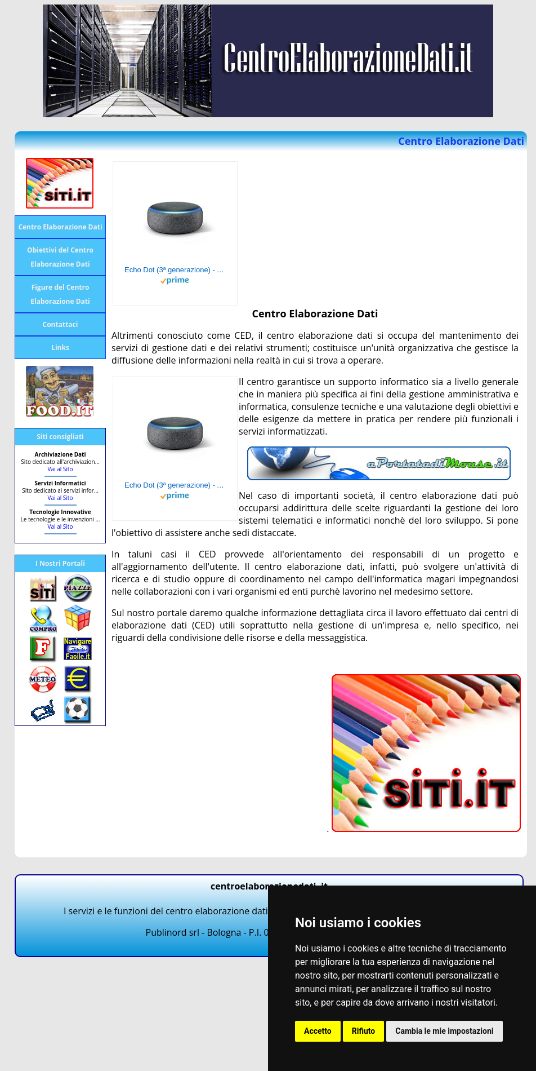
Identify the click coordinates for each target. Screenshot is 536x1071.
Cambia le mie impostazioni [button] (444, 1030)
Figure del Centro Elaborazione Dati (60, 294)
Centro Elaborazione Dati (60, 227)
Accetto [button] (318, 1030)
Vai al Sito (60, 469)
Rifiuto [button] (364, 1030)
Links (60, 347)
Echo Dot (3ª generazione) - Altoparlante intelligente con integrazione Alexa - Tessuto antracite (175, 269)
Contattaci (60, 324)
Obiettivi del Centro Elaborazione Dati (60, 257)
